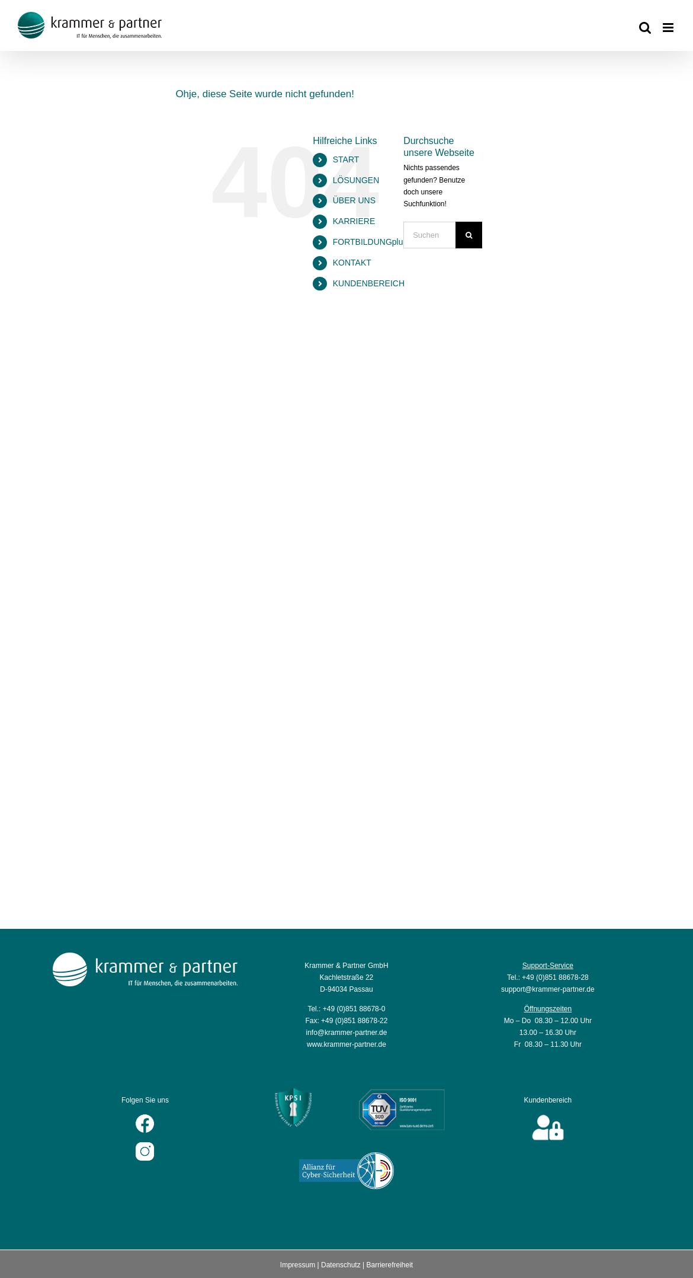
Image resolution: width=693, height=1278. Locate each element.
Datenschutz (341, 1265)
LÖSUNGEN (356, 180)
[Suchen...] (429, 235)
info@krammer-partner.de (346, 1032)
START (346, 159)
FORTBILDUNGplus (370, 242)
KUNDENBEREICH (369, 283)
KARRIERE (354, 221)
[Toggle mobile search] (645, 27)
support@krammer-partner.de (548, 989)
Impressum (297, 1265)
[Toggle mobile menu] (669, 27)
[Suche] (468, 235)
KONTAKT (352, 262)
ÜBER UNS (354, 200)
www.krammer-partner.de (346, 1044)
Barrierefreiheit (389, 1265)
